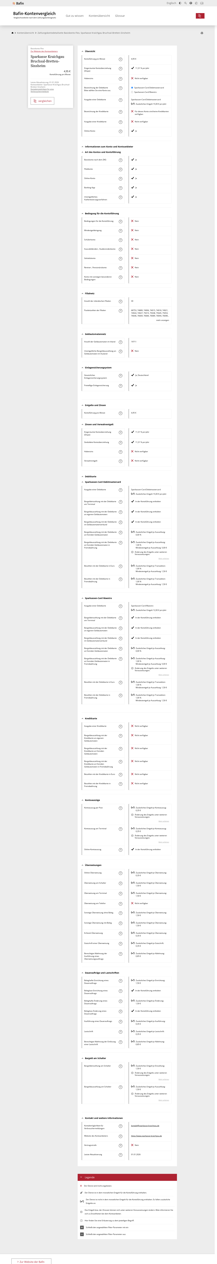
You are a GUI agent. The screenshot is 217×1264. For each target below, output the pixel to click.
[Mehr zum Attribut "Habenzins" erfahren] (120, 79)
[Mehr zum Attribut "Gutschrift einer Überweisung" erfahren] (120, 944)
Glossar (120, 16)
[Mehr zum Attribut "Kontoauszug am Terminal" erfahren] (120, 829)
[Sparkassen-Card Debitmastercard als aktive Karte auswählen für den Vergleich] (132, 88)
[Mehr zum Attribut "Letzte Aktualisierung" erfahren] (120, 1155)
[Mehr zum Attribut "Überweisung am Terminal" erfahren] (120, 893)
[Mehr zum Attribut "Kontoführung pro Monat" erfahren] (120, 59)
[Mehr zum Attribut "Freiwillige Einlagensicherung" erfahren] (120, 386)
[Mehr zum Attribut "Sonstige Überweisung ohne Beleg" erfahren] (120, 913)
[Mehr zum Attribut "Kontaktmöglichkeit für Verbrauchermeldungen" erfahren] (120, 1126)
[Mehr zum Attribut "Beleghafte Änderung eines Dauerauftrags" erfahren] (120, 1001)
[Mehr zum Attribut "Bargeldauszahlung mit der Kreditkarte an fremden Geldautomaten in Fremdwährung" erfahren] (120, 762)
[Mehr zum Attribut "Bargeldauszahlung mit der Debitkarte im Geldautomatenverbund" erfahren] (120, 522)
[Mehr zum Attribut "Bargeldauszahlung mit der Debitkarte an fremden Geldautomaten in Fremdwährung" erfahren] (120, 543)
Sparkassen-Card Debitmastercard (149, 87)
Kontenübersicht (99, 16)
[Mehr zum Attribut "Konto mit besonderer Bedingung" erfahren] (120, 221)
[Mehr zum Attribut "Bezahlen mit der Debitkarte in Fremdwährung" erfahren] (120, 579)
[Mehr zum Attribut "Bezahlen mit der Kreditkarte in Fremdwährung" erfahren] (120, 784)
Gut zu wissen (75, 16)
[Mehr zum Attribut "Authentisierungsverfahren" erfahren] (120, 197)
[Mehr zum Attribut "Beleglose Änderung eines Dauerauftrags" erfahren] (120, 1011)
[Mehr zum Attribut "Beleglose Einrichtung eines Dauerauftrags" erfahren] (120, 991)
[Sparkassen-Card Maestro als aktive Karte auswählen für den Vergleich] (132, 92)
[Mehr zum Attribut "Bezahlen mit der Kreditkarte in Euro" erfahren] (120, 775)
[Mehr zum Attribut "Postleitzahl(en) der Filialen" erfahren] (120, 311)
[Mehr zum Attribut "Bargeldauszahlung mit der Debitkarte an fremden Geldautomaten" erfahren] (120, 532)
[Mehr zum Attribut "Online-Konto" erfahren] (120, 131)
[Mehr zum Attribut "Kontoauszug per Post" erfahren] (120, 808)
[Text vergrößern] (185, 3)
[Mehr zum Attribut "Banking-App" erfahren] (120, 188)
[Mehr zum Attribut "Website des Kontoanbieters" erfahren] (120, 1136)
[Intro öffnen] (202, 3)
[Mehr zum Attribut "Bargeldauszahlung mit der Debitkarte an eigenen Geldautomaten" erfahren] (120, 512)
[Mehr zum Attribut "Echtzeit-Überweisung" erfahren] (120, 933)
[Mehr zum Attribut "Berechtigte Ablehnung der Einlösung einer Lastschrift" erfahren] (120, 1042)
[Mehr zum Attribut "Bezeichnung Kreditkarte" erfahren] (120, 112)
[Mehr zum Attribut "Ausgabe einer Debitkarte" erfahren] (120, 100)
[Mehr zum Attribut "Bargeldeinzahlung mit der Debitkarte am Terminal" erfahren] (120, 502)
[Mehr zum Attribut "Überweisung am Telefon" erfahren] (120, 904)
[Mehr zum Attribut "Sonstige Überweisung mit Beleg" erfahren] (120, 923)
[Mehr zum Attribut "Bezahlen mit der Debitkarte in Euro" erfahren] (120, 566)
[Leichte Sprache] (196, 3)
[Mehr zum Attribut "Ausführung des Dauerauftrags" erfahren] (120, 1022)
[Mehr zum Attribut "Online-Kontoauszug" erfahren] (120, 850)
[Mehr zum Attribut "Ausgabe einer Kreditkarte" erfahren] (120, 122)
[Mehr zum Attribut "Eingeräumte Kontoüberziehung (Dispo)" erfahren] (120, 69)
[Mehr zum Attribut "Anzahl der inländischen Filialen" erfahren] (120, 301)
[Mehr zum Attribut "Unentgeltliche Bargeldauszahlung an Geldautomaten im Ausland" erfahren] (120, 351)
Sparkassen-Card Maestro (145, 92)
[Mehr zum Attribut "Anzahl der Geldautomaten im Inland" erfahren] (120, 342)
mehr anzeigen (162, 320)
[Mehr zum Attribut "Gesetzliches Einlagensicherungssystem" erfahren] (120, 376)
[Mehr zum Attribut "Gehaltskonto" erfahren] (120, 259)
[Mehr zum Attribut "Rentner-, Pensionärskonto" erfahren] (120, 268)
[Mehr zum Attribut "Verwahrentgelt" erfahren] (120, 461)
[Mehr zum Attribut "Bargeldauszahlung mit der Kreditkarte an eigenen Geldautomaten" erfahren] (120, 736)
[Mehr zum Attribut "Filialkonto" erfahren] (120, 169)
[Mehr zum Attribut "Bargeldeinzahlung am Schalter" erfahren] (120, 1066)
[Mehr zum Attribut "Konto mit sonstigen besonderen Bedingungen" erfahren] (120, 277)
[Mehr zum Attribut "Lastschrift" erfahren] (120, 1032)
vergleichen (42, 101)
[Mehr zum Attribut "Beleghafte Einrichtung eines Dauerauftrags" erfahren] (120, 981)
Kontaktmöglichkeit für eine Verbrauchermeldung (42, 90)
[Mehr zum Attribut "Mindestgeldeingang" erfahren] (120, 231)
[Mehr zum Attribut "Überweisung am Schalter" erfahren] (120, 883)
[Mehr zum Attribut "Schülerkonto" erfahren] (120, 240)
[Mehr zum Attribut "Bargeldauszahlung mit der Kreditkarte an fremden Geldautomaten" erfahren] (120, 749)
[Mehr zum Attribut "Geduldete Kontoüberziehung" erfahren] (120, 443)
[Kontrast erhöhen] (180, 3)
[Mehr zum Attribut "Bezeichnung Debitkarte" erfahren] (120, 88)
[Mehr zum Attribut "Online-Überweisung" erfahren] (120, 873)
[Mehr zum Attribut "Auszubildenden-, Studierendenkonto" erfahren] (120, 249)
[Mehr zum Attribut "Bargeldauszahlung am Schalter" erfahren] (120, 1087)
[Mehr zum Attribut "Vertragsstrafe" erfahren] (120, 1145)
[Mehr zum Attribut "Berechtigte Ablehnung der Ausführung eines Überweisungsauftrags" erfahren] (120, 954)
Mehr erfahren (164, 558)
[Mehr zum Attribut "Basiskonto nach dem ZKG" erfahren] (120, 160)
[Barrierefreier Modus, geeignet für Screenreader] (190, 3)
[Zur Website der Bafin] (18, 3)
